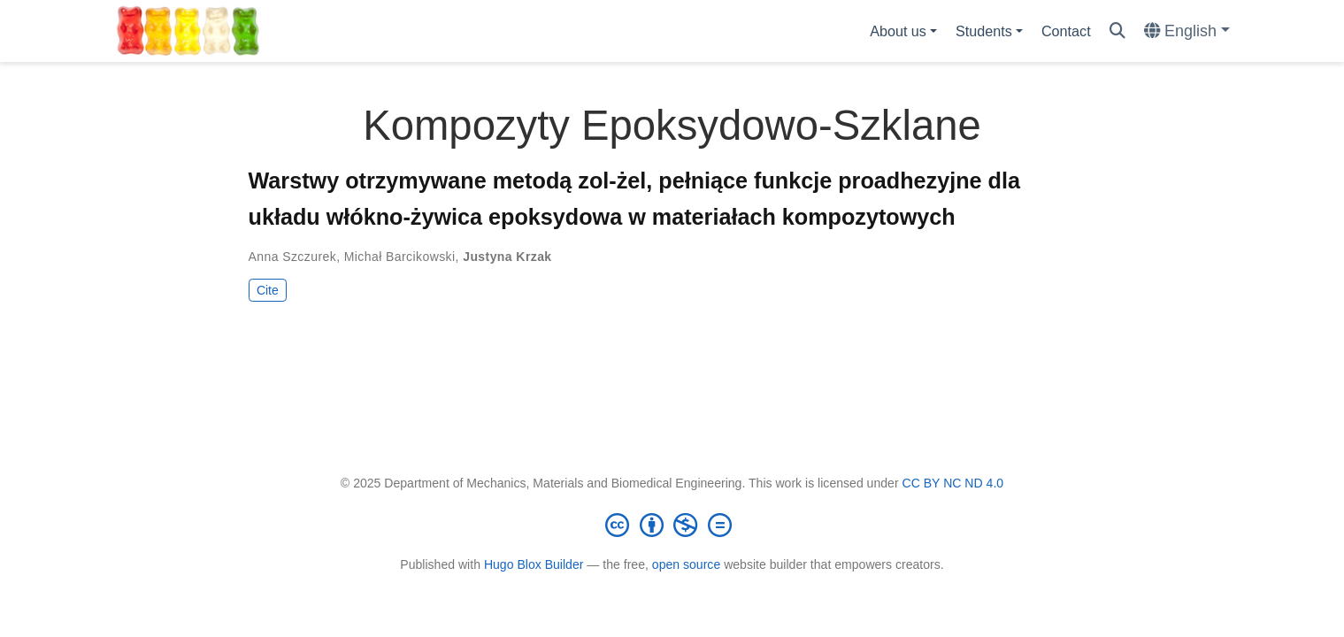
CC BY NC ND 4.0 (953, 483)
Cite (268, 290)
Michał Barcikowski (400, 256)
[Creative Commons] (672, 524)
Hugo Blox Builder (534, 564)
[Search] (1117, 31)
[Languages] (1187, 31)
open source (686, 564)
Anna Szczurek (293, 256)
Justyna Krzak (507, 256)
